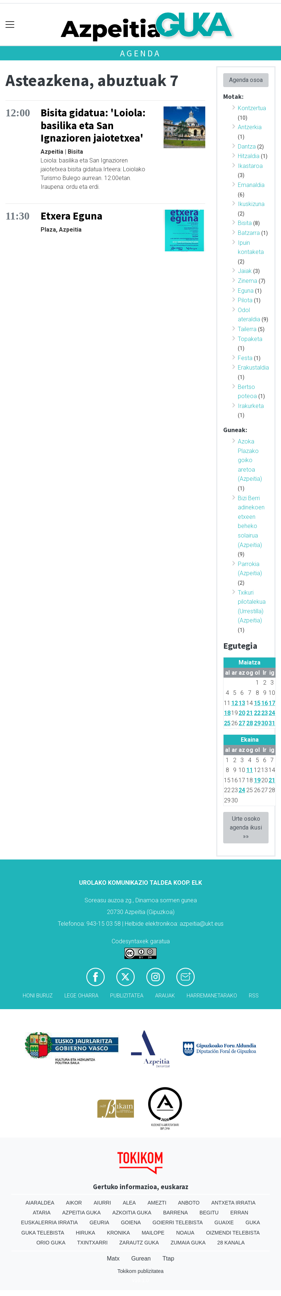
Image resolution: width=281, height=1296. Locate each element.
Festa (245, 358)
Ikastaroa (250, 165)
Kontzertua (252, 108)
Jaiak (245, 270)
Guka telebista (42, 1233)
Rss (254, 996)
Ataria (42, 1213)
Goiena (130, 1222)
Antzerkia (250, 127)
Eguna (246, 290)
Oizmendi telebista (233, 1233)
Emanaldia (251, 184)
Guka (253, 1222)
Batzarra (249, 232)
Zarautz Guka (139, 1243)
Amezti (156, 1203)
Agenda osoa (246, 79)
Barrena (175, 1213)
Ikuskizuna (251, 204)
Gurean (141, 1258)
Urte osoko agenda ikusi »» (246, 827)
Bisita (245, 223)
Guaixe (224, 1222)
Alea (129, 1203)
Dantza (247, 146)
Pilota (245, 300)
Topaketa (250, 339)
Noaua (185, 1233)
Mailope (153, 1233)
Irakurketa (251, 405)
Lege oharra (81, 996)
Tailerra (247, 329)
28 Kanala (231, 1243)
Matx (113, 1258)
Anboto (189, 1203)
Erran (239, 1213)
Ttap (168, 1258)
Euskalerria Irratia (49, 1222)
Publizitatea (126, 996)
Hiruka (85, 1233)
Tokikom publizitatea (140, 1271)
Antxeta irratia (233, 1203)
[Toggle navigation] (10, 24)
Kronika (118, 1233)
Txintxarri (92, 1243)
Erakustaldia (253, 367)
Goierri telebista (178, 1222)
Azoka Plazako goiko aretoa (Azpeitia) (250, 460)
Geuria (99, 1222)
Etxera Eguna (71, 215)
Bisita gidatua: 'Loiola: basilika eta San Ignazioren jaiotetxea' (93, 125)
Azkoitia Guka (131, 1213)
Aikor (74, 1203)
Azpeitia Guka (81, 1213)
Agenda (140, 53)
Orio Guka (50, 1243)
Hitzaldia (248, 156)
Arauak (165, 996)
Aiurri (102, 1203)
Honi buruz (38, 996)
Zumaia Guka (188, 1243)
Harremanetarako (212, 996)
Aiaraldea (40, 1203)
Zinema (247, 280)
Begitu (208, 1213)
